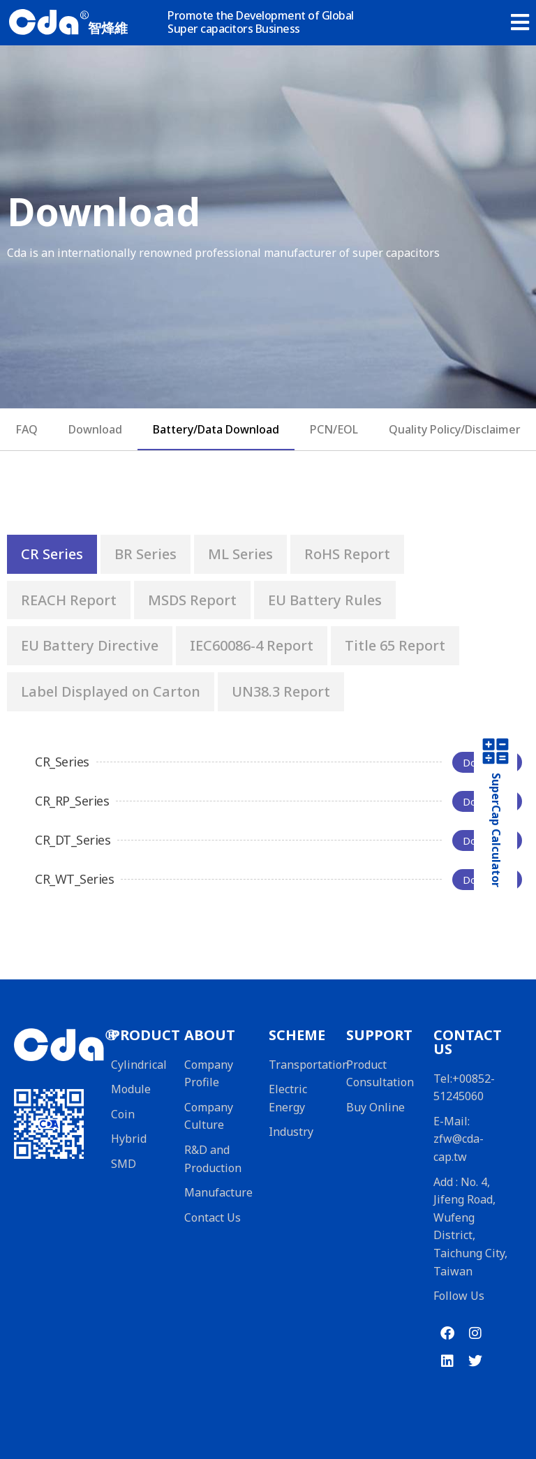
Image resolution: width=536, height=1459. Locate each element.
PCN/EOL (334, 429)
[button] (520, 17)
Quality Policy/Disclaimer (455, 429)
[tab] (52, 554)
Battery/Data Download (216, 429)
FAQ (26, 429)
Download (95, 429)
